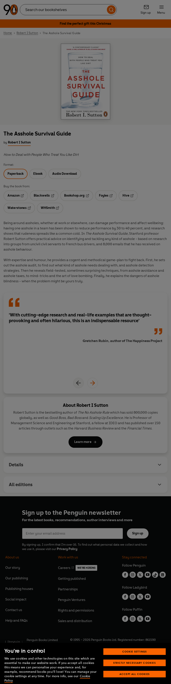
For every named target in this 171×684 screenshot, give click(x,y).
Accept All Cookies (134, 680)
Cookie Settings (134, 657)
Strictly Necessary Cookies (134, 668)
